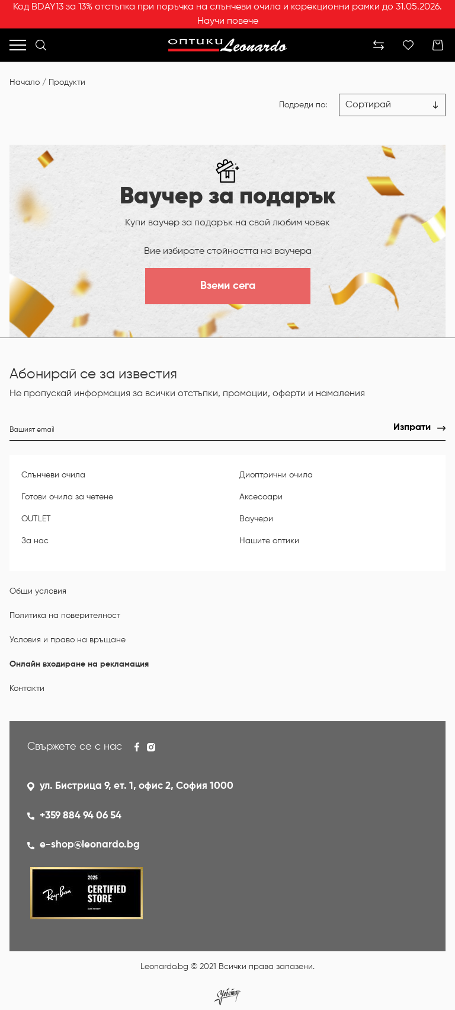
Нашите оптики (269, 541)
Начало (24, 82)
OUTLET (36, 519)
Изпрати (412, 427)
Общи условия (37, 591)
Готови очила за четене (67, 497)
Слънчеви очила (53, 475)
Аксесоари (261, 497)
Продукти (67, 82)
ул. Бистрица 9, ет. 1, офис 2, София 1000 (136, 786)
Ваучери (256, 519)
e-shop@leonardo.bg (90, 845)
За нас (35, 541)
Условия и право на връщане (67, 640)
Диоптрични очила (276, 475)
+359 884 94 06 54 (80, 816)
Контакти (26, 688)
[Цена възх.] (392, 105)
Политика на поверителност (64, 615)
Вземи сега (227, 286)
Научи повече (227, 21)
